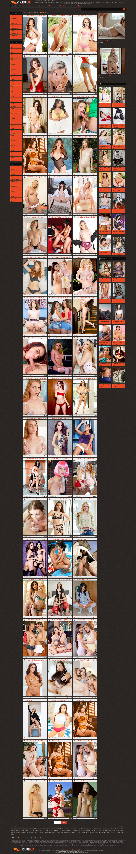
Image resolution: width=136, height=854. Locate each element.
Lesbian (12, 93)
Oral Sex (13, 118)
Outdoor (12, 120)
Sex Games (72, 6)
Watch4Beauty (14, 181)
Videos (35, 6)
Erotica (12, 76)
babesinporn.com (14, 28)
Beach (12, 52)
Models (12, 103)
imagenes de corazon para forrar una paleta (28, 826)
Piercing (12, 128)
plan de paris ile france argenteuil (21, 828)
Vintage (12, 160)
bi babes (23, 832)
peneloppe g (28, 830)
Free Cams (42, 6)
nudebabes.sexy (14, 25)
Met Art (12, 169)
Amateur (13, 44)
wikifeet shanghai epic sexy (36, 828)
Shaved (12, 142)
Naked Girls (13, 106)
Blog (78, 6)
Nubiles (12, 166)
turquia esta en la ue (96, 830)
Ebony (12, 71)
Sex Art (12, 171)
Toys (12, 155)
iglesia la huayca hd (85, 830)
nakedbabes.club (14, 18)
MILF (12, 101)
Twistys (12, 191)
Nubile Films (13, 201)
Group (12, 84)
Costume (13, 69)
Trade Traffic (79, 849)
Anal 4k (12, 196)
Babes (12, 49)
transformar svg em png (37, 830)
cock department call (43, 826)
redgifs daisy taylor (110, 832)
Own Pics (69, 849)
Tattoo (12, 150)
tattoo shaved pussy (49, 832)
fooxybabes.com (14, 38)
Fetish (12, 79)
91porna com (39, 832)
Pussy (12, 138)
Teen (12, 152)
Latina (12, 89)
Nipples (12, 108)
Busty (12, 54)
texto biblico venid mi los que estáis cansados (64, 832)
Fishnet (12, 81)
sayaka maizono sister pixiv (87, 832)
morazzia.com (14, 20)
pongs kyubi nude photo (117, 828)
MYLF (12, 184)
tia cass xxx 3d (91, 826)
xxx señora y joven (82, 826)
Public (12, 135)
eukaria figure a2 (48, 830)
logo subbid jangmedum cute (102, 826)
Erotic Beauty (14, 193)
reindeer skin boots (31, 832)
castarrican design (105, 828)
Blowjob (12, 62)
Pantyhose (13, 125)
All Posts (110, 258)
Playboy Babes (62, 6)
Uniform (12, 157)
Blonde (12, 59)
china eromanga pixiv (100, 832)
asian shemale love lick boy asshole (68, 826)
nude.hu (12, 30)
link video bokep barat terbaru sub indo (62, 830)
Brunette (13, 64)
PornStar (13, 133)
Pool (12, 130)
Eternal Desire (14, 189)
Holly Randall (14, 186)
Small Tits (13, 145)
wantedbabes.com (15, 16)
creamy (78, 832)
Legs (12, 91)
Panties (12, 123)
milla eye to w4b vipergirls (70, 828)
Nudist (12, 116)
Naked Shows (52, 6)
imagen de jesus (76, 830)
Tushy (12, 176)
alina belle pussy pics (54, 826)
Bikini (12, 57)
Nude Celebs (14, 113)
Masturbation (14, 98)
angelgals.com (14, 35)
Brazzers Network (15, 179)
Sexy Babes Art (64, 849)
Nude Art (13, 111)
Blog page (74, 849)
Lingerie (12, 96)
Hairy (12, 86)
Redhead (13, 140)
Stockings (13, 147)
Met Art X (13, 174)
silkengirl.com (14, 23)
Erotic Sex (13, 74)
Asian (12, 47)
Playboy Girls (14, 198)
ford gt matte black (106, 830)
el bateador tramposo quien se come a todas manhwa (89, 828)
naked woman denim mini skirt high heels (53, 828)
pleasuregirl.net (14, 33)
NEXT (64, 822)
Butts (12, 66)
